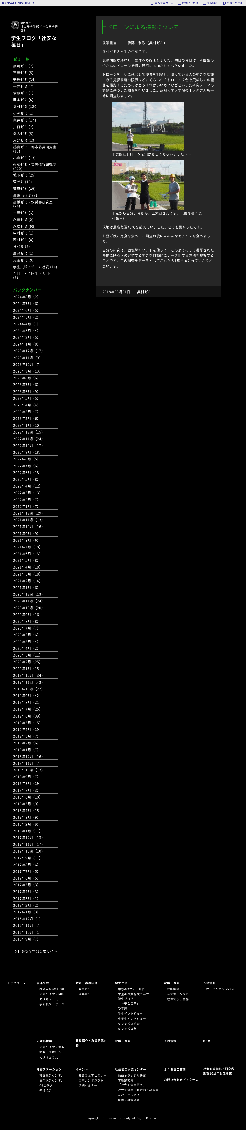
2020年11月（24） (29, 600)
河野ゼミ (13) (24, 140)
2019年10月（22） (29, 688)
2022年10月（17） (29, 445)
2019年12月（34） (29, 675)
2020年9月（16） (28, 614)
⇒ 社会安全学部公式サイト (35, 951)
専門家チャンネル (51, 1080)
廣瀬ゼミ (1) (23, 253)
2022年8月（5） (27, 458)
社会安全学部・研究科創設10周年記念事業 (218, 1071)
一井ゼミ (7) (23, 86)
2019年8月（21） (28, 702)
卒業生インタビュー (132, 1019)
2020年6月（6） (27, 634)
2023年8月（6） (27, 377)
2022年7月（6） (27, 465)
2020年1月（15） (28, 668)
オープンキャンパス (220, 989)
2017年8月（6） (27, 864)
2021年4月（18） (28, 567)
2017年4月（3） (27, 891)
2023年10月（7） (28, 364)
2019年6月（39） (28, 715)
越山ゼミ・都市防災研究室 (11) (34, 148)
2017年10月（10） (29, 850)
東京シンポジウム (91, 1080)
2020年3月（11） (28, 655)
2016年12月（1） (28, 918)
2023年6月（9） (27, 391)
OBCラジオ (47, 1085)
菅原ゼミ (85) (24, 188)
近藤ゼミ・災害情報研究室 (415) (34, 166)
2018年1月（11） (28, 830)
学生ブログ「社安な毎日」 (33, 41)
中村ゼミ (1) (23, 232)
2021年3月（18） (28, 573)
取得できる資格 (178, 999)
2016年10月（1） (28, 932)
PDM (206, 1041)
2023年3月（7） (27, 411)
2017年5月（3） (27, 884)
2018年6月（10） (28, 797)
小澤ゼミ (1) (23, 113)
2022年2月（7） (27, 499)
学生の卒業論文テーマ (133, 994)
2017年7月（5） (27, 871)
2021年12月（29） (29, 513)
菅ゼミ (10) (22, 181)
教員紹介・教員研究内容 (91, 1042)
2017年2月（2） (27, 905)
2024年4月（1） (27, 323)
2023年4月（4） (27, 404)
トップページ (16, 983)
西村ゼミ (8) (23, 239)
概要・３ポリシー (51, 1052)
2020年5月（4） (27, 641)
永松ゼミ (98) (24, 226)
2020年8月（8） (27, 621)
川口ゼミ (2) (23, 126)
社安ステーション (49, 1069)
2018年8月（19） (28, 783)
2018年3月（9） (27, 817)
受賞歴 (122, 1008)
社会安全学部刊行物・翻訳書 (138, 1090)
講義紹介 (85, 994)
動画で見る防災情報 (132, 1076)
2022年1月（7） (27, 506)
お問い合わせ (190, 3)
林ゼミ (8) (21, 246)
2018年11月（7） (28, 763)
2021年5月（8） (27, 560)
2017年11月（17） (29, 844)
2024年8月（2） (27, 296)
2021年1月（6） (27, 587)
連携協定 (45, 1091)
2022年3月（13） (28, 492)
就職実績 (173, 989)
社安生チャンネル (51, 1075)
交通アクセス (234, 3)
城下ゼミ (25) (24, 174)
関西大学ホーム (164, 3)
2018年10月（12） (29, 769)
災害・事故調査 (129, 1100)
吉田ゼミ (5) (23, 72)
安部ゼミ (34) (24, 79)
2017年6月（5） (27, 878)
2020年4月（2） (27, 648)
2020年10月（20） (29, 607)
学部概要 (43, 983)
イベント (82, 1069)
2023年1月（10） (28, 425)
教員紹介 (85, 989)
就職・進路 (172, 983)
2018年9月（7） (27, 776)
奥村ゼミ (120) (25, 106)
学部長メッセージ (51, 1004)
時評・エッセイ (129, 1095)
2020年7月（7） (27, 627)
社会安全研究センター (130, 1069)
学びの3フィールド (131, 989)
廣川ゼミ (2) (23, 65)
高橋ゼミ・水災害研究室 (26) (33, 204)
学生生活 (121, 983)
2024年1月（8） (27, 343)
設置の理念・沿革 (51, 1047)
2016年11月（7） (28, 925)
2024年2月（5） (27, 337)
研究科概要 (44, 1041)
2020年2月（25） (28, 661)
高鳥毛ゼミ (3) (25, 195)
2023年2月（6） (27, 418)
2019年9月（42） (28, 695)
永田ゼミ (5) (23, 219)
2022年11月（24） (29, 438)
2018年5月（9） (27, 803)
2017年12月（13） (29, 837)
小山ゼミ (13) (24, 157)
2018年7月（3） (27, 790)
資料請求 (212, 3)
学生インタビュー (130, 1014)
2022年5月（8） (27, 479)
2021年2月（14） (28, 580)
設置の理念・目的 (51, 994)
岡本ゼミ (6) (23, 99)
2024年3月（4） (27, 330)
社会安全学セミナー (93, 1075)
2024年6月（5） (27, 310)
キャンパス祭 (127, 1029)
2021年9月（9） (27, 533)
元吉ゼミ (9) (23, 260)
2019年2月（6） (27, 742)
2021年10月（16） (29, 526)
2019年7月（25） (28, 708)
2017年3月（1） (27, 898)
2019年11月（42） (29, 682)
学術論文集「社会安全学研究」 (132, 1082)
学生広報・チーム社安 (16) (35, 266)
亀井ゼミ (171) (25, 120)
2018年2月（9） (27, 824)
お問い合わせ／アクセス (182, 1080)
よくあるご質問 (175, 1069)
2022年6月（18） (28, 472)
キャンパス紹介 (129, 1024)
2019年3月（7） (27, 736)
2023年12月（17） (29, 350)
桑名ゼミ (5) (23, 133)
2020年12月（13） (29, 594)
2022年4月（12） (28, 485)
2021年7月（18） (28, 546)
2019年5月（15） (28, 722)
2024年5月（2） (27, 317)
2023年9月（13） (28, 371)
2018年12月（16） (29, 756)
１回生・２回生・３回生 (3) (33, 275)
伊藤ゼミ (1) (23, 92)
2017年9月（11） (28, 857)
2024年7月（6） (27, 303)
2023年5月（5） (27, 398)
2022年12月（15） (29, 432)
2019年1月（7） (27, 749)
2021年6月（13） (28, 553)
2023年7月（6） (27, 384)
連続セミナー (88, 1085)
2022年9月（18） (28, 452)
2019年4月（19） (28, 729)
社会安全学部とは (51, 989)
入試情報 (209, 983)
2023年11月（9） (28, 357)
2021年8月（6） (27, 540)
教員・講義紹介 (87, 983)
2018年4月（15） (28, 810)
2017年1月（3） (27, 911)
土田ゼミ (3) (23, 212)
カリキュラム (48, 999)
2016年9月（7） (27, 938)
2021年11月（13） (29, 519)
